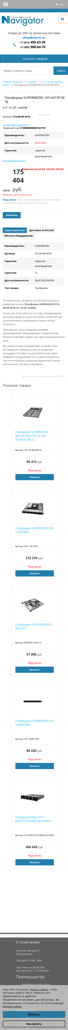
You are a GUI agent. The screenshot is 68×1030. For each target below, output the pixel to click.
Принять (34, 1014)
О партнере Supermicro (16, 124)
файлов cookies (12, 1006)
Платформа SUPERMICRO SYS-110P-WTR (34, 530)
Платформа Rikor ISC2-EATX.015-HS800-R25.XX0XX (33, 819)
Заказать (12, 215)
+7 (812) (32, 42)
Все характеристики (14, 160)
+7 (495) (32, 47)
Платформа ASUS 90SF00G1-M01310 (33, 626)
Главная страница (13, 81)
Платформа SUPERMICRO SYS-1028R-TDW (34, 722)
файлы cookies (39, 989)
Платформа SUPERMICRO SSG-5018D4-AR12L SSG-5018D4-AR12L (31, 435)
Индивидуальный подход (35, 984)
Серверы (32, 81)
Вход (62, 4)
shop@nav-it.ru (34, 38)
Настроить (34, 1023)
